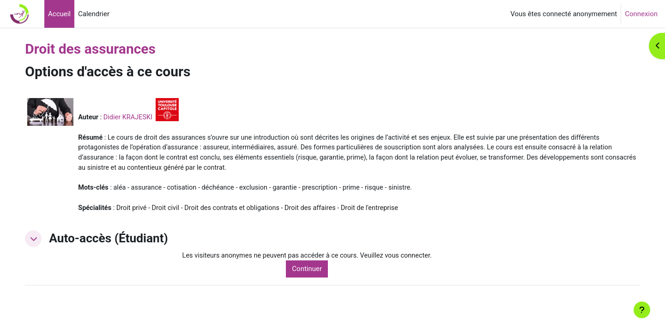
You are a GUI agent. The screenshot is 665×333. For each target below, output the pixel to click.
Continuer (321, 272)
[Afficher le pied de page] (642, 310)
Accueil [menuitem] (59, 14)
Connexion (641, 14)
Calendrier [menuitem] (93, 14)
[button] (53, 241)
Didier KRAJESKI (149, 117)
